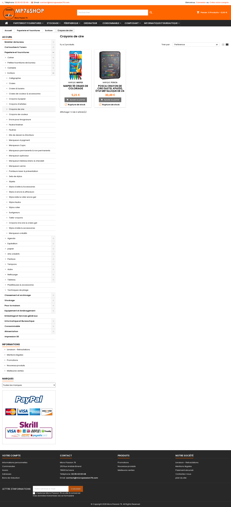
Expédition (12, 243)
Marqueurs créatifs (18, 233)
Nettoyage (13, 274)
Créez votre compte (218, 2)
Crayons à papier (17, 98)
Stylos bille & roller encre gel (22, 197)
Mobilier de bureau (14, 42)
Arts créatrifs (14, 253)
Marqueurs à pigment (19, 140)
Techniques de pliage (18, 290)
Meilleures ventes (15, 370)
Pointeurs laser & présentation (23, 171)
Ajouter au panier (75, 99)
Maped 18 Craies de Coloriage (75, 87)
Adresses (6, 474)
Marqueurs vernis (17, 166)
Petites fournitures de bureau (21, 62)
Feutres (12, 129)
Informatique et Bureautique (161, 23)
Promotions (12, 360)
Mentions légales (14, 354)
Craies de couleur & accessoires (25, 93)
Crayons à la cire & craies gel (23, 222)
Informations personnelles (14, 462)
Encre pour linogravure (20, 119)
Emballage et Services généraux (21, 315)
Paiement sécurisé (184, 470)
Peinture (11, 259)
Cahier (11, 57)
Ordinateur (90, 23)
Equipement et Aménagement (20, 310)
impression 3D (12, 336)
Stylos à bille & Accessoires (22, 186)
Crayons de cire (16, 109)
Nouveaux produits (15, 365)
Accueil (7, 37)
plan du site (181, 477)
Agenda (11, 238)
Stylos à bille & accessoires (22, 228)
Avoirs (5, 470)
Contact (66, 455)
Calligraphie (15, 78)
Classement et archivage (18, 295)
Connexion (201, 2)
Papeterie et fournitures (27, 23)
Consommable (111, 23)
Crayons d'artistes (17, 104)
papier (11, 248)
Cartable (12, 67)
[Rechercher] (115, 13)
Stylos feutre (15, 202)
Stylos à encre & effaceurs (21, 191)
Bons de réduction (11, 477)
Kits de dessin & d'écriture (21, 135)
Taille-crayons (16, 217)
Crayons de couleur (18, 114)
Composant (132, 23)
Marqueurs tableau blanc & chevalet (26, 160)
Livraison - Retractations (18, 349)
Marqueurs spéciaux (19, 155)
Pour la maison (12, 305)
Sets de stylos (15, 176)
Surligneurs (14, 212)
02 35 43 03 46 (21, 2)
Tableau (11, 279)
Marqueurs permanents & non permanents (29, 150)
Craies (12, 83)
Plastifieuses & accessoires (21, 284)
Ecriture (11, 73)
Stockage (52, 23)
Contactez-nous (183, 474)
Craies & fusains (16, 88)
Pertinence (196, 45)
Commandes (8, 466)
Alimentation (11, 331)
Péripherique (71, 23)
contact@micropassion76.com (54, 2)
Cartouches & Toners (15, 47)
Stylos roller (14, 207)
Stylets (12, 181)
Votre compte (11, 455)
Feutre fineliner (16, 124)
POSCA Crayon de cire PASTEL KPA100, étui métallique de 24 (110, 88)
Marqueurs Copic (17, 145)
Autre (10, 269)
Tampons (12, 264)
